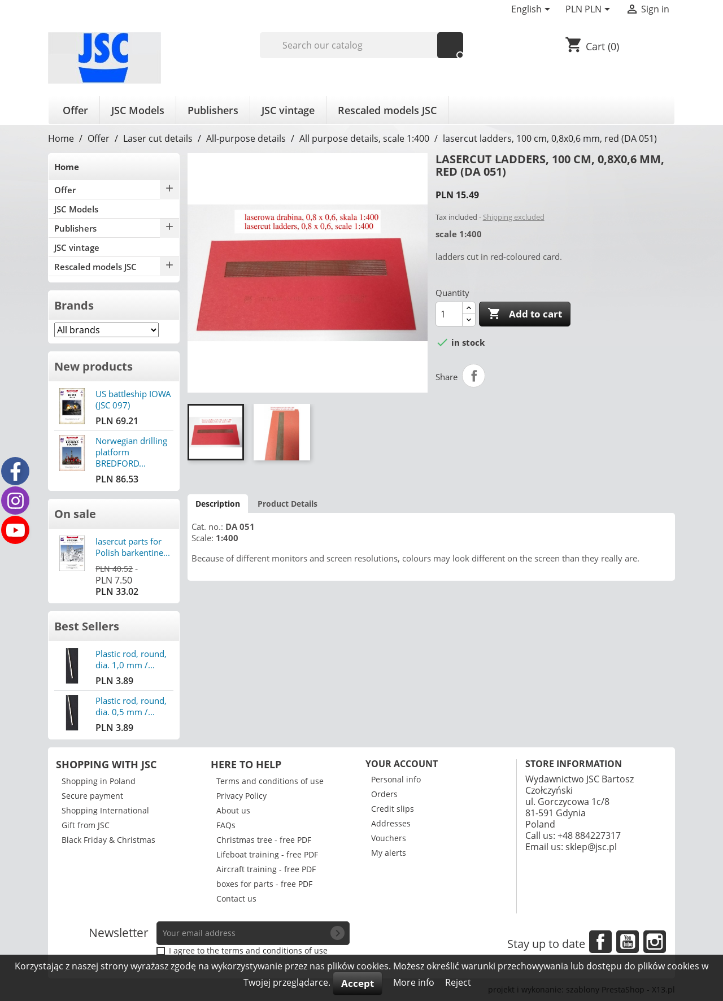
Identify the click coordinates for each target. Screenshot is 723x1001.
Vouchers (388, 838)
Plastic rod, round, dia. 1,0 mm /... (131, 659)
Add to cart (524, 314)
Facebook (600, 941)
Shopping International (105, 810)
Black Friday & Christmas (108, 839)
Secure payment (92, 795)
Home (66, 166)
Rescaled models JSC (387, 110)
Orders (384, 794)
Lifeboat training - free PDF (267, 854)
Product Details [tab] (287, 503)
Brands (74, 305)
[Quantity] (449, 314)
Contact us (236, 898)
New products (93, 366)
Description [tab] (217, 503)
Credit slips (392, 808)
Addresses (391, 823)
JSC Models (137, 110)
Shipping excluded (514, 217)
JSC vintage (288, 110)
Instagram (654, 941)
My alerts (388, 852)
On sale (75, 513)
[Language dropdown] (532, 10)
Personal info (396, 779)
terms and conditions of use (274, 950)
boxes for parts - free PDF (264, 883)
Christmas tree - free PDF (263, 839)
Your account (401, 764)
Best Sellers (86, 626)
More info (415, 982)
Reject (458, 982)
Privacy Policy (241, 795)
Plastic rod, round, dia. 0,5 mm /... (131, 706)
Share (474, 375)
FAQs (226, 825)
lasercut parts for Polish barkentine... (132, 547)
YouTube (627, 941)
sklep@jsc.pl (591, 847)
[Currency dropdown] (589, 10)
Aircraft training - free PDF (266, 869)
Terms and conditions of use (270, 781)
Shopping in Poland (99, 781)
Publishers (213, 110)
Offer (75, 110)
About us (233, 810)
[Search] (362, 45)
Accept (357, 983)
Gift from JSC (86, 825)
